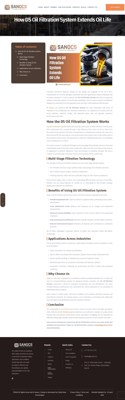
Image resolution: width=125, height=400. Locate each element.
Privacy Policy (75, 392)
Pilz (49, 353)
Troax (50, 349)
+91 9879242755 (80, 325)
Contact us (69, 364)
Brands (54, 7)
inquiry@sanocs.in (103, 325)
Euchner (50, 360)
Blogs (83, 7)
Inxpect (50, 357)
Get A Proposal (71, 357)
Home (40, 7)
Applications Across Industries (30, 68)
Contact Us (92, 7)
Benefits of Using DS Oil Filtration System (28, 64)
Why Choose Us (25, 72)
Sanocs (51, 108)
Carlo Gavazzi (50, 373)
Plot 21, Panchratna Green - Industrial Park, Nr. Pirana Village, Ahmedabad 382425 (97, 365)
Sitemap (68, 367)
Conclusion (23, 75)
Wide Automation (52, 368)
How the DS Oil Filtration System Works (29, 52)
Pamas (50, 377)
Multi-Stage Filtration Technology (27, 58)
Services (76, 7)
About (46, 7)
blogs (68, 360)
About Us (69, 349)
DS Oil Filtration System (58, 127)
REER (49, 364)
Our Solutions (64, 7)
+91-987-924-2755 (90, 350)
